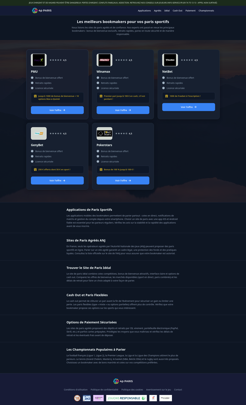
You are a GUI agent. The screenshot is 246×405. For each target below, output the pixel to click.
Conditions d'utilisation (76, 389)
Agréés (157, 10)
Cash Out (177, 10)
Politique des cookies (132, 389)
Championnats (206, 10)
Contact (178, 389)
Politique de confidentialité (104, 389)
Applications (144, 10)
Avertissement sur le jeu (158, 389)
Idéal (167, 10)
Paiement (191, 10)
